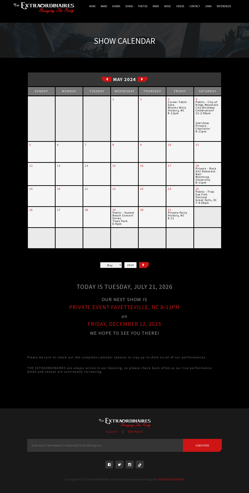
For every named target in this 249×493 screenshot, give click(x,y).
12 (31, 165)
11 (197, 144)
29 (114, 209)
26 (31, 209)
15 (114, 165)
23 (141, 188)
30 (141, 209)
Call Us (111, 431)
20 (58, 188)
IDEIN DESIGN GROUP (171, 479)
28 (86, 209)
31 (169, 209)
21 (86, 188)
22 (114, 188)
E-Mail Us (135, 431)
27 (58, 209)
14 (86, 165)
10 (169, 144)
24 (169, 188)
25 (197, 188)
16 (141, 165)
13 (58, 165)
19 (31, 188)
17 (169, 165)
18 (197, 165)
